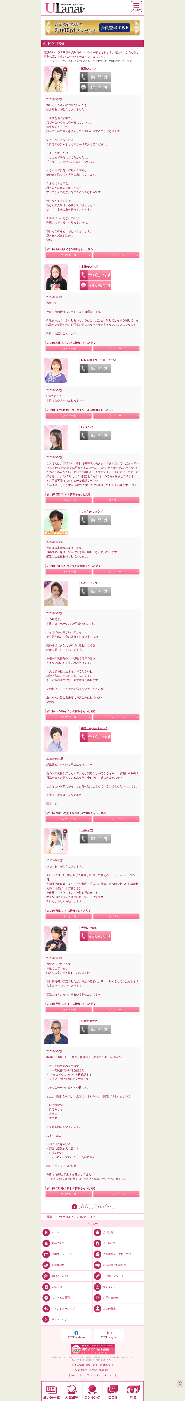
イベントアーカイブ (58, 1308)
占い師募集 (104, 1308)
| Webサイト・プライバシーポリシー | (92, 1375)
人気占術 (51, 1286)
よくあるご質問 (55, 1297)
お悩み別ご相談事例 (109, 1265)
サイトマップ (54, 1319)
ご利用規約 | (105, 1364)
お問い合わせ (105, 1297)
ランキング (104, 1286)
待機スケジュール (56, 1254)
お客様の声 (53, 1265)
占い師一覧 (104, 1243)
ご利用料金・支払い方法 (112, 1254)
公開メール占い (55, 1275)
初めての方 (53, 1243)
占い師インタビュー (109, 1275)
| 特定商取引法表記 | (86, 1370)
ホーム (50, 1232)
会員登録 (103, 1232)
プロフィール (116, 255)
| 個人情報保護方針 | (84, 1364)
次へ (109, 1206)
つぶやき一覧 (68, 255)
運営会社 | (105, 1370)
